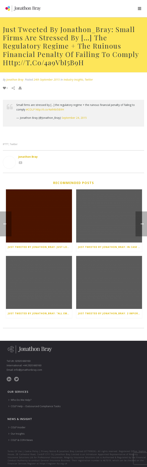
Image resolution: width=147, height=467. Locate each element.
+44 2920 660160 (32, 365)
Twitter (89, 79)
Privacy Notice (48, 451)
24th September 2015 (47, 79)
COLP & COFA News (20, 440)
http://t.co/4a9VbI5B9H (50, 109)
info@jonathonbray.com (28, 369)
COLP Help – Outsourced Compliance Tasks (34, 406)
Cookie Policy (31, 451)
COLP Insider (16, 427)
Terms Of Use (15, 451)
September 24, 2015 (74, 118)
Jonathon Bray (14, 79)
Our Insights (16, 433)
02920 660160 (22, 361)
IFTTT (6, 144)
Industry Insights (73, 79)
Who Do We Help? (19, 400)
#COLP (30, 109)
